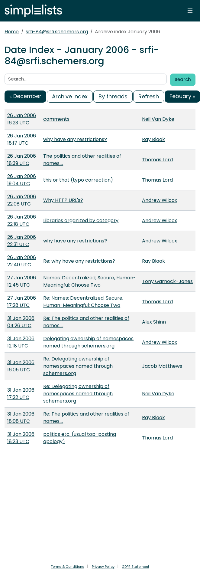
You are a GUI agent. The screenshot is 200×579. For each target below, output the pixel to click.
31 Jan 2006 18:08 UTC (20, 417)
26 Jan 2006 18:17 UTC (21, 139)
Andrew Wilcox (159, 200)
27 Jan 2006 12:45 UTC (21, 281)
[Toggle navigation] (190, 10)
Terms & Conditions (67, 566)
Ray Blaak (153, 139)
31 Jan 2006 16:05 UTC (20, 366)
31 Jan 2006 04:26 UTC (20, 322)
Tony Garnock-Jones (167, 281)
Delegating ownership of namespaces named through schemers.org (88, 342)
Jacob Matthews (162, 366)
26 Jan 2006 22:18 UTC (21, 220)
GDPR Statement (135, 566)
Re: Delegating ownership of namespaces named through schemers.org (78, 366)
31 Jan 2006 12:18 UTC (20, 342)
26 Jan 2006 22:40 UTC (21, 261)
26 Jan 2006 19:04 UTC (21, 180)
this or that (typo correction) (78, 179)
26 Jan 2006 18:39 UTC (21, 160)
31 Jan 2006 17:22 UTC (20, 394)
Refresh (148, 96)
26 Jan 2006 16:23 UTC (21, 119)
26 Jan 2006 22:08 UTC (21, 200)
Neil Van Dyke (158, 119)
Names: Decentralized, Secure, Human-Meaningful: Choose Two (89, 281)
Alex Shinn (154, 321)
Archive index (70, 96)
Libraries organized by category (80, 220)
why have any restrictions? (75, 139)
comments (56, 119)
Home (12, 31)
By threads (112, 96)
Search (183, 79)
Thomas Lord (157, 159)
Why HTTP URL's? (63, 200)
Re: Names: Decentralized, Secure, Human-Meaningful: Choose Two (83, 301)
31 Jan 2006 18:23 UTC (20, 438)
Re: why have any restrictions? (79, 261)
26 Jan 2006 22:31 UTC (21, 241)
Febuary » (182, 96)
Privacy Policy (103, 566)
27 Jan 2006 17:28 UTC (21, 301)
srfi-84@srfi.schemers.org (57, 31)
